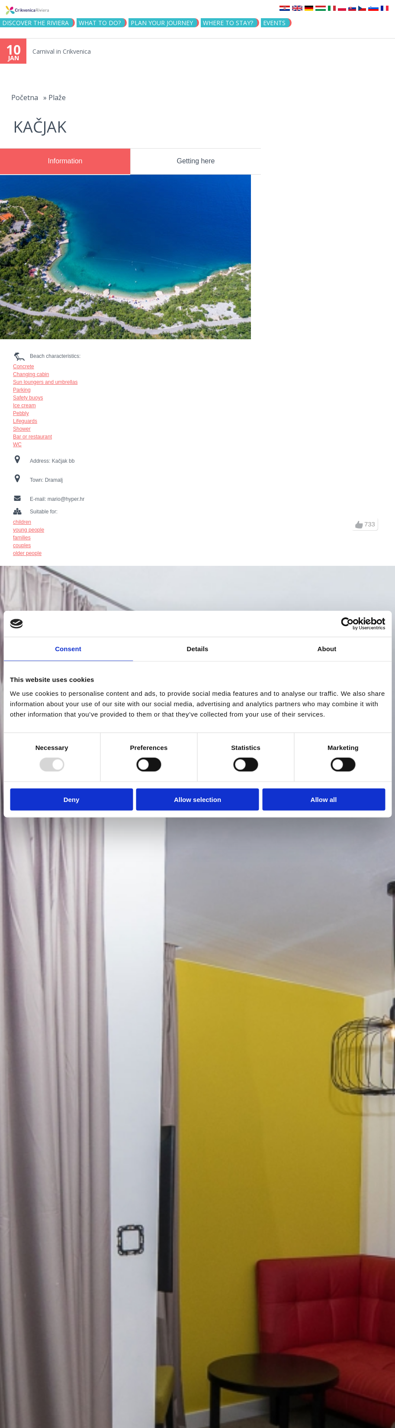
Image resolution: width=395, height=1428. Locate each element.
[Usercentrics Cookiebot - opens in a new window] (347, 623)
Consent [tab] (68, 648)
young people (28, 530)
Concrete (23, 366)
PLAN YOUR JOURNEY (162, 23)
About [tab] (327, 648)
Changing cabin (31, 374)
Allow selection (197, 799)
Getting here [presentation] (196, 161)
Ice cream (24, 405)
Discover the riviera (35, 23)
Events (274, 23)
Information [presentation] (65, 161)
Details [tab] (198, 648)
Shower (22, 429)
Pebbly (21, 413)
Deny (72, 799)
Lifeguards (25, 421)
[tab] (65, 161)
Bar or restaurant (32, 437)
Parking (22, 390)
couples (22, 545)
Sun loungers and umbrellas (45, 382)
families (22, 538)
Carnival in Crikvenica (61, 51)
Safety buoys (28, 398)
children (22, 522)
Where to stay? (228, 23)
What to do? (100, 23)
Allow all (324, 799)
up (359, 524)
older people (27, 553)
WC (17, 444)
